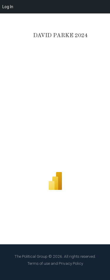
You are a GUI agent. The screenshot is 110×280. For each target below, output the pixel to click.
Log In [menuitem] (7, 6)
